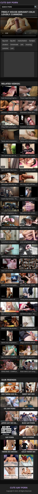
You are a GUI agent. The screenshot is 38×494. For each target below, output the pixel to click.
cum (12, 48)
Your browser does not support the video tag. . (19, 27)
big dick (12, 41)
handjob (32, 41)
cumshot (5, 48)
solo (22, 44)
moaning (29, 44)
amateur (5, 44)
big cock (5, 41)
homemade (14, 44)
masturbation (22, 41)
